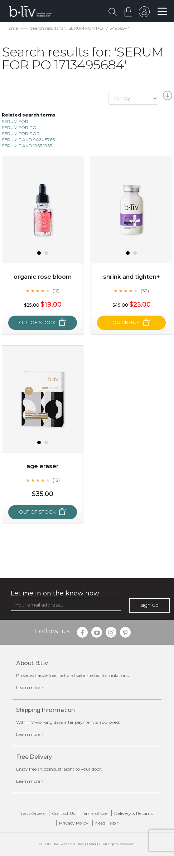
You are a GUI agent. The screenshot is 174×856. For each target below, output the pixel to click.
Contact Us (63, 813)
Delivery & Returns (133, 813)
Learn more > (30, 687)
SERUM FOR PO (19, 127)
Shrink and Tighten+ (131, 276)
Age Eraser (42, 466)
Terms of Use (94, 813)
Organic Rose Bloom (43, 276)
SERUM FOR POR (21, 133)
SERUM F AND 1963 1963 (27, 145)
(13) (56, 480)
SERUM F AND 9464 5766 (28, 139)
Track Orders (32, 813)
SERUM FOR (15, 121)
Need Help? (106, 823)
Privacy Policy (73, 823)
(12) (56, 290)
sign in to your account (144, 13)
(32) (145, 290)
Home (11, 28)
